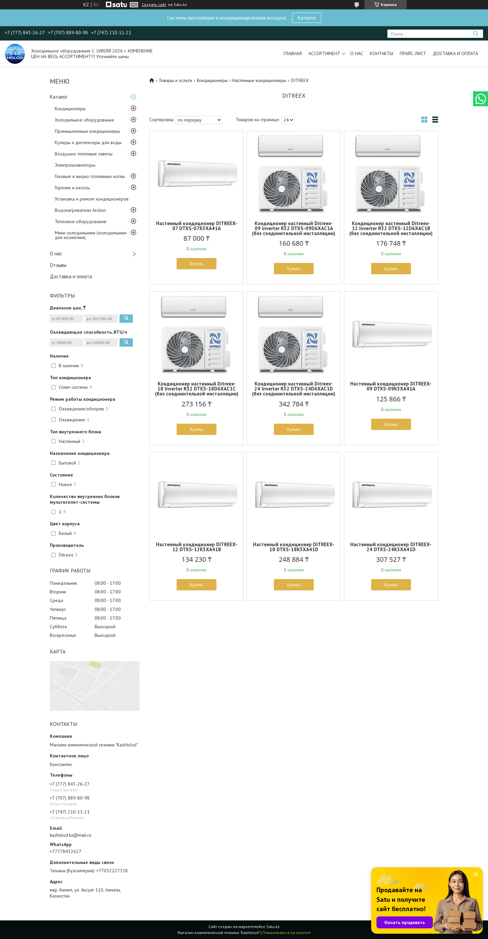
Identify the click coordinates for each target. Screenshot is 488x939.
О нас (356, 53)
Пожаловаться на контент (287, 932)
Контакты (381, 53)
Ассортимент (324, 53)
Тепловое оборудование (81, 221)
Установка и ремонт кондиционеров (91, 199)
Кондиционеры (70, 109)
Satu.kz (273, 926)
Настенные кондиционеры (259, 80)
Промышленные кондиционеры (87, 131)
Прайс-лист (413, 53)
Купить (196, 264)
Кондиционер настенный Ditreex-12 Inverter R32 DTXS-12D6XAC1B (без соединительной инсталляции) (391, 228)
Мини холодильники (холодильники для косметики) (90, 235)
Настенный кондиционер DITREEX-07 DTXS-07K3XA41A (196, 226)
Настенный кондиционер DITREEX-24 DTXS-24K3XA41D (391, 547)
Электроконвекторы (75, 165)
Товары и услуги (175, 80)
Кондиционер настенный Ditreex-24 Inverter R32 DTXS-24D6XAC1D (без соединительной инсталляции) (293, 388)
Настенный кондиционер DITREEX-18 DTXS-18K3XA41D (293, 547)
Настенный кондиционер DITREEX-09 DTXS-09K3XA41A (391, 386)
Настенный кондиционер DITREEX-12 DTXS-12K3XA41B (196, 547)
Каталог (306, 17)
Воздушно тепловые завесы (84, 154)
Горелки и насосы (72, 188)
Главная (293, 53)
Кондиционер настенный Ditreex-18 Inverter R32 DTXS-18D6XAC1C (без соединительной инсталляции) (196, 388)
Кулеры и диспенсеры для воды (88, 142)
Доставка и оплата (455, 53)
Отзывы (58, 265)
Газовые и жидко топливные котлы (90, 176)
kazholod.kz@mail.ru (70, 835)
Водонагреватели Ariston (80, 210)
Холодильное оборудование (84, 120)
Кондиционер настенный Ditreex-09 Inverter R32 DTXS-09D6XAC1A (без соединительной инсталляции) (293, 228)
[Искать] (475, 34)
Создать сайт (154, 4)
